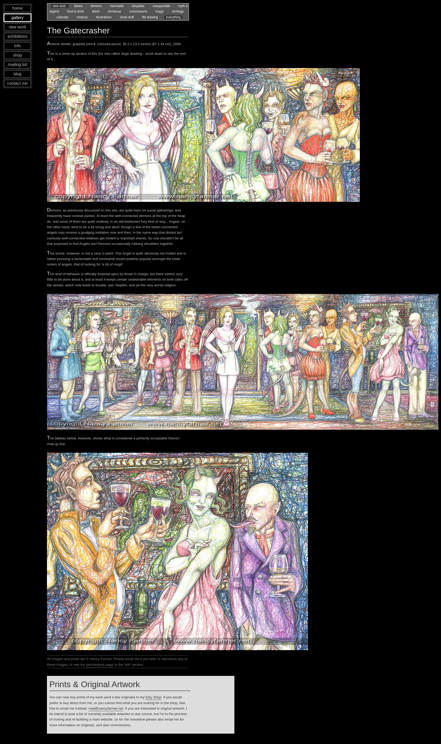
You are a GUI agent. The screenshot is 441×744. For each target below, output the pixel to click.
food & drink (76, 11)
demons (97, 6)
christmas (115, 11)
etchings (178, 11)
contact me (17, 83)
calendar (62, 17)
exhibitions (17, 36)
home (17, 8)
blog (17, 74)
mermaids (117, 6)
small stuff (127, 17)
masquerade (162, 6)
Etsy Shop (153, 697)
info (17, 46)
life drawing (150, 17)
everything (173, 17)
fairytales (138, 6)
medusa (83, 17)
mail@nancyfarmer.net (105, 708)
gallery (17, 17)
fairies (78, 6)
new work (60, 6)
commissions (138, 11)
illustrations (104, 17)
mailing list (17, 64)
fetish (96, 11)
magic (160, 11)
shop (17, 55)
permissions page (99, 665)
